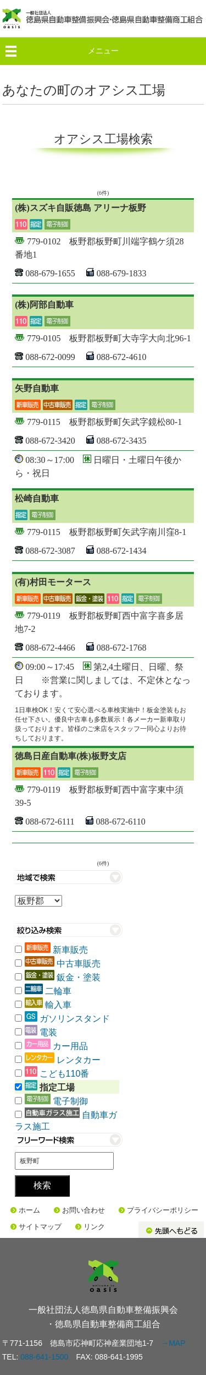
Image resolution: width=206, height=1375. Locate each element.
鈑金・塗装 (79, 977)
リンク (94, 1227)
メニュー (103, 50)
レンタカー (79, 1060)
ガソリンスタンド (75, 1018)
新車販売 (70, 949)
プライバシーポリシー (162, 1210)
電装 (48, 1032)
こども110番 (65, 1073)
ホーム (29, 1210)
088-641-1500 (44, 1356)
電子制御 (70, 1101)
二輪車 (58, 991)
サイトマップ (40, 1227)
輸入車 (58, 1005)
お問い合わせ (83, 1210)
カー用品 (70, 1046)
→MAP (173, 1343)
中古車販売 (79, 963)
